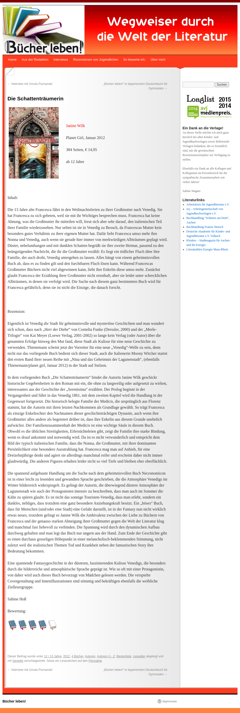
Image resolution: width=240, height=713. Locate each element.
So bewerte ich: (134, 59)
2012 (66, 656)
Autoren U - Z (106, 656)
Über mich (157, 59)
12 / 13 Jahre (53, 656)
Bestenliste (123, 656)
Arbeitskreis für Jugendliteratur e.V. (208, 204)
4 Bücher (77, 656)
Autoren (90, 656)
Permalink (95, 661)
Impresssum (169, 701)
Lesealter (139, 656)
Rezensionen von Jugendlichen (95, 59)
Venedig (17, 661)
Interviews (61, 59)
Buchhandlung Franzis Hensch (204, 227)
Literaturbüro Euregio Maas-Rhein (207, 249)
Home (12, 59)
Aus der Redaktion (35, 59)
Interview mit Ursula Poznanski (30, 84)
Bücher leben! (14, 701)
